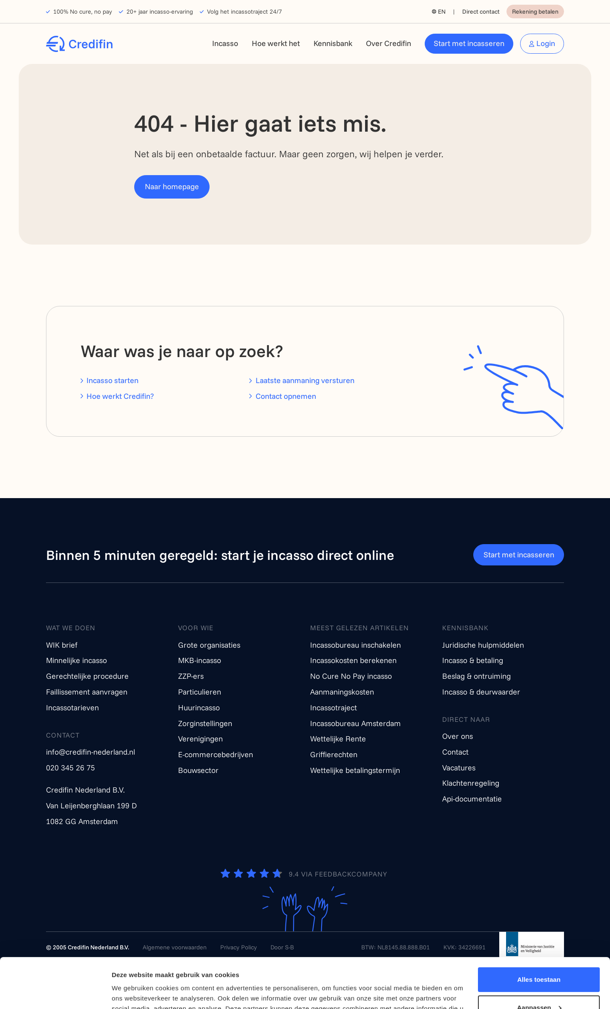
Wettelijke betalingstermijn (355, 770)
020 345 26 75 (70, 768)
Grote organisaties (209, 645)
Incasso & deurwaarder (481, 692)
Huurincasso (199, 707)
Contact (455, 752)
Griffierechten (333, 754)
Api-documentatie (472, 799)
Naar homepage (172, 186)
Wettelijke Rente (338, 739)
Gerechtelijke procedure (87, 676)
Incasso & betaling (472, 660)
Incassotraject (333, 707)
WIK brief (62, 645)
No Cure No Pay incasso (351, 676)
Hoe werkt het (276, 43)
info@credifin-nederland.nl (90, 752)
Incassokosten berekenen (353, 660)
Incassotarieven (72, 707)
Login (545, 43)
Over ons (457, 736)
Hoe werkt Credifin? (120, 396)
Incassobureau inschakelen (355, 645)
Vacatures (458, 768)
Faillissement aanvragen (86, 692)
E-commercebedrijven (215, 754)
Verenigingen (200, 739)
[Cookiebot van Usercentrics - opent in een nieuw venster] (55, 992)
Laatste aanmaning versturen (305, 380)
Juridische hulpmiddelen (483, 645)
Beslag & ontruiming (476, 676)
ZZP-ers (191, 676)
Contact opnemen (286, 396)
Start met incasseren (469, 43)
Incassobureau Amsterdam (355, 723)
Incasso (225, 43)
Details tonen (132, 992)
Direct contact (481, 11)
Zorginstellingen (205, 723)
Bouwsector (198, 770)
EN (442, 11)
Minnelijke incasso (76, 660)
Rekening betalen (535, 11)
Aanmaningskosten (342, 692)
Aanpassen (539, 957)
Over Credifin (388, 43)
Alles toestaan (539, 929)
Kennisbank (333, 43)
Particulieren (199, 692)
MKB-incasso (199, 660)
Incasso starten (112, 380)
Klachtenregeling (470, 783)
